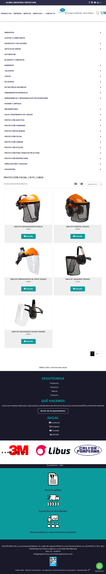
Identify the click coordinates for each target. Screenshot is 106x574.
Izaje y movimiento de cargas (19, 114)
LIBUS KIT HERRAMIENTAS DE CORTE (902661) (28, 279)
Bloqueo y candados (14, 60)
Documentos (52, 465)
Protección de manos (15, 131)
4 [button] (11, 453)
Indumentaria (11, 109)
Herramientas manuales (16, 92)
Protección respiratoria (16, 158)
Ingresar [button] (78, 13)
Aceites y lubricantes (15, 38)
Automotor (10, 54)
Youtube (54, 430)
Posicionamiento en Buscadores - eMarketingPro (70, 570)
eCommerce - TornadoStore (42, 570)
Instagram (54, 426)
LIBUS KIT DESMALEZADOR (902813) (28, 226)
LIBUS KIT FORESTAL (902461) (77, 226)
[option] (18, 450)
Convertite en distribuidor (53, 511)
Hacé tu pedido (53, 490)
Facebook (54, 422)
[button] (100, 2)
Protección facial (13, 136)
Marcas (27, 13)
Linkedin (54, 434)
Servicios (38, 13)
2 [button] (6, 453)
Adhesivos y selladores (16, 43)
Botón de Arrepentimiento (53, 411)
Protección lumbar (14, 142)
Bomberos (9, 65)
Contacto (50, 13)
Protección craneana (15, 125)
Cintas (8, 76)
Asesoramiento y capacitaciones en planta (53, 532)
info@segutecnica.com (43, 554)
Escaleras (9, 81)
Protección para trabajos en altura (22, 153)
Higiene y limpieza (13, 103)
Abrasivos (9, 32)
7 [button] (19, 453)
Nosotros (54, 387)
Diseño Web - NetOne (23, 570)
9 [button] (25, 453)
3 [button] (8, 453)
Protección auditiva (14, 120)
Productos (54, 383)
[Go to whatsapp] (99, 566)
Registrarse (88, 13)
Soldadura (10, 169)
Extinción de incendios (15, 87)
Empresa (17, 13)
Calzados (9, 70)
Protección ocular (14, 147)
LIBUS (40, 178)
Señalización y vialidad (16, 164)
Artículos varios (13, 49)
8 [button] (22, 453)
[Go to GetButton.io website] (99, 571)
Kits (32, 178)
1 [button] (3, 453)
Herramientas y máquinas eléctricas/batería (26, 98)
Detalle (29, 236)
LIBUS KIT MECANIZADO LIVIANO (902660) (28, 332)
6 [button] (16, 453)
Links (61, 465)
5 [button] (14, 453)
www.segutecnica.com (63, 554)
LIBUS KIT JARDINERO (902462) (77, 279)
